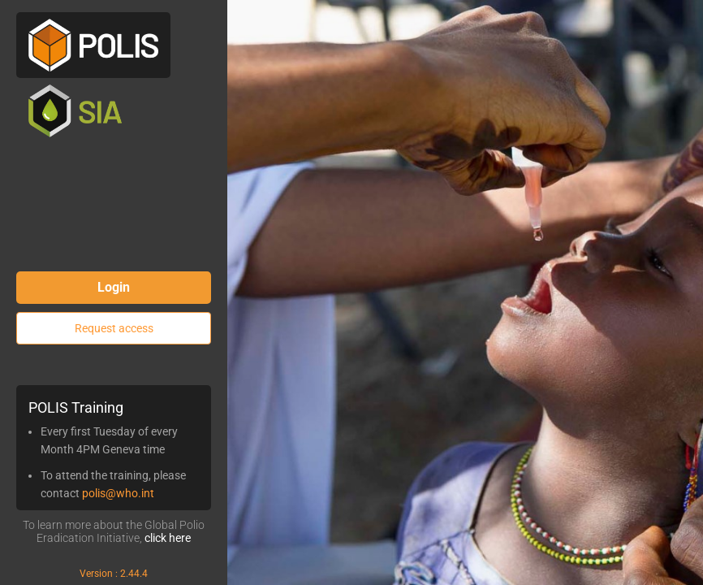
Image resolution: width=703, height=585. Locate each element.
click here (167, 537)
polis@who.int (118, 493)
